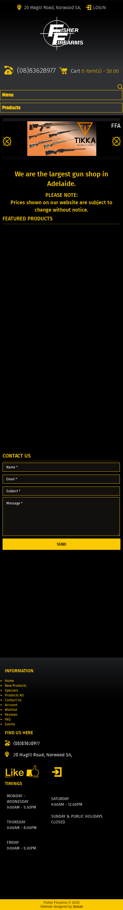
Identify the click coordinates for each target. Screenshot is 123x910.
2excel (78, 907)
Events (10, 724)
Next (116, 142)
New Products (15, 685)
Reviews (11, 714)
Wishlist (11, 709)
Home (9, 680)
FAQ (8, 719)
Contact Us (13, 700)
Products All (14, 695)
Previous (7, 142)
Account (11, 704)
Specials (11, 690)
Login (99, 7)
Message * (61, 516)
